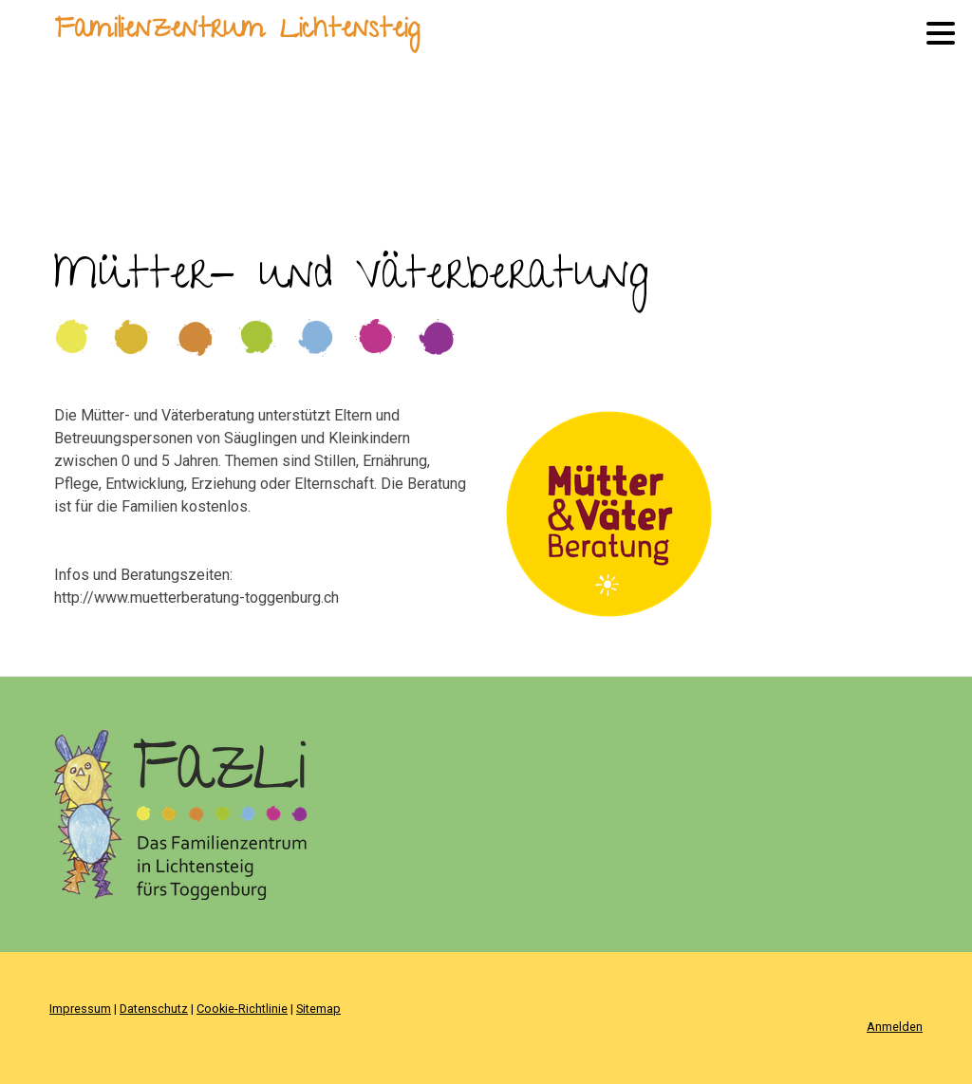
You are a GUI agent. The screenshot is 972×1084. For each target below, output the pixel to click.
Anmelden (895, 1026)
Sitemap (318, 1008)
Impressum (80, 1008)
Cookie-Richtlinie (242, 1008)
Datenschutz (154, 1008)
